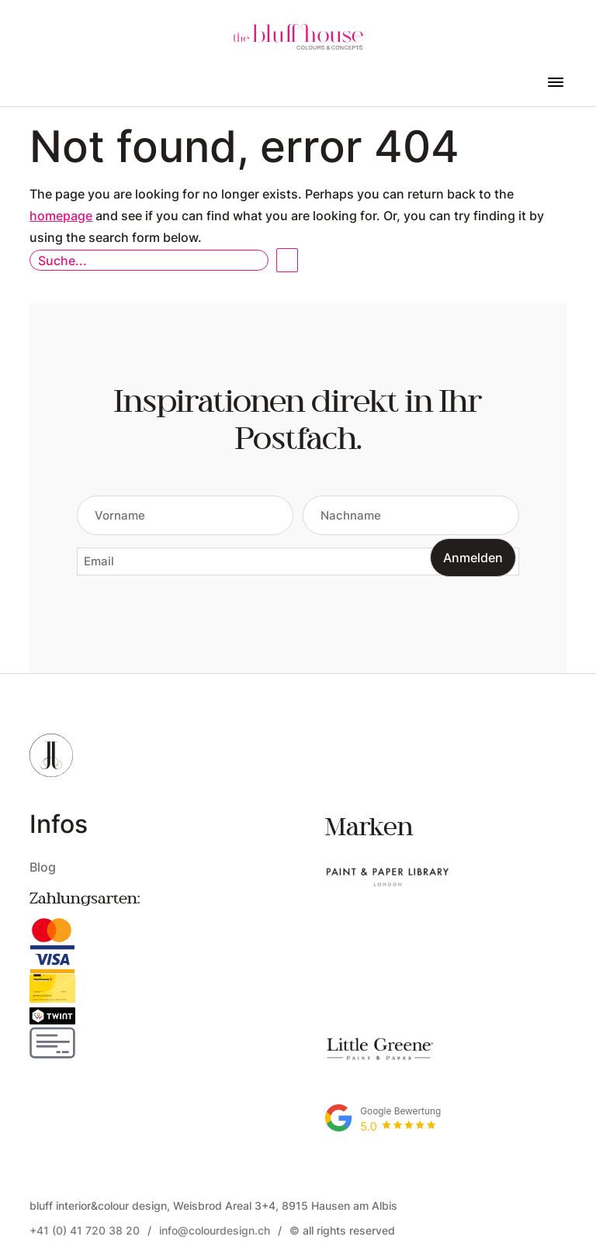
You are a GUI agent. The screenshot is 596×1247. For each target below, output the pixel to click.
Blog (42, 867)
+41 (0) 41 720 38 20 (84, 1159)
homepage (60, 215)
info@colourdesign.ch (214, 1159)
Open (287, 260)
